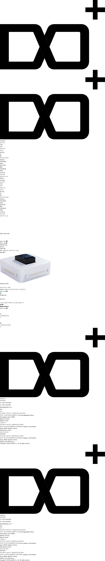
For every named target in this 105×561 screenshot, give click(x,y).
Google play (52, 294)
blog (1, 252)
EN (3, 178)
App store (52, 298)
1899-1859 (3, 434)
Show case (3, 243)
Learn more (3, 241)
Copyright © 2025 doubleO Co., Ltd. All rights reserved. (15, 443)
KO (1, 178)
